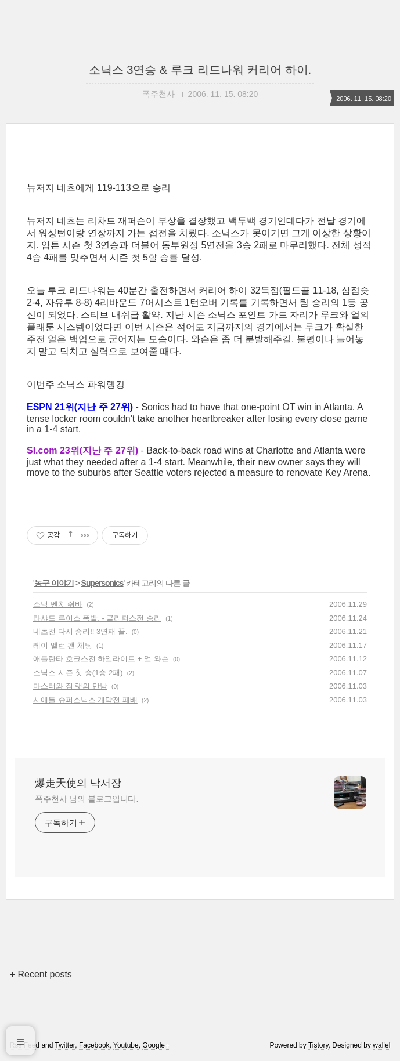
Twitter (65, 1045)
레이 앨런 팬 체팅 (62, 645)
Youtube (126, 1045)
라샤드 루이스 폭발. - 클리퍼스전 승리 (97, 618)
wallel (381, 1045)
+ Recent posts (41, 974)
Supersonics (102, 583)
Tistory (318, 1045)
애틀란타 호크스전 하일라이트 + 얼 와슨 (101, 658)
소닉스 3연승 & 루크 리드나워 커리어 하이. (200, 69)
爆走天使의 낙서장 (78, 783)
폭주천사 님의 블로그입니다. (86, 798)
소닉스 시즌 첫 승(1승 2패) (78, 672)
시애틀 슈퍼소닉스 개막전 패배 (85, 700)
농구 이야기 (54, 583)
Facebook (94, 1045)
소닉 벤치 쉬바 (57, 604)
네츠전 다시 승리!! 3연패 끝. (80, 631)
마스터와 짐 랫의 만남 (70, 686)
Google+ (155, 1045)
